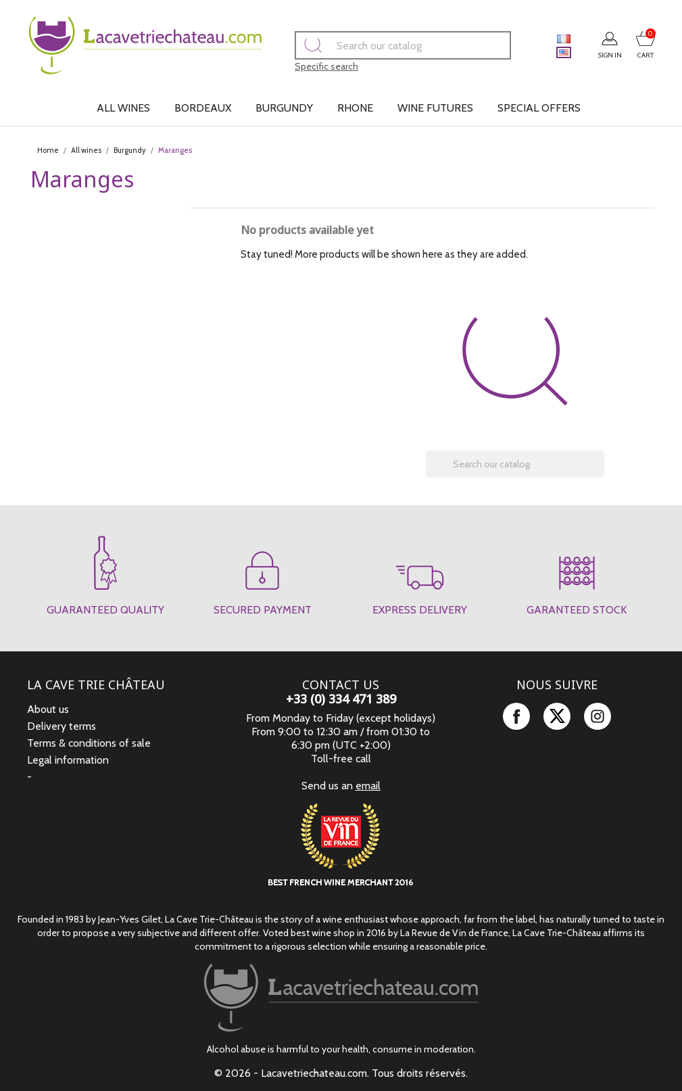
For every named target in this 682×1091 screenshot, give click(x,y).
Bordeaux (202, 107)
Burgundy (284, 107)
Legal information (68, 759)
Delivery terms (61, 726)
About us (48, 709)
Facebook (516, 716)
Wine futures (435, 107)
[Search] (384, 45)
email (368, 785)
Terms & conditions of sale (89, 743)
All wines (123, 107)
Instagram (597, 716)
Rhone (355, 107)
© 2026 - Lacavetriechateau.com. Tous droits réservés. (341, 1073)
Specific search (307, 66)
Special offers (539, 107)
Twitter (556, 716)
